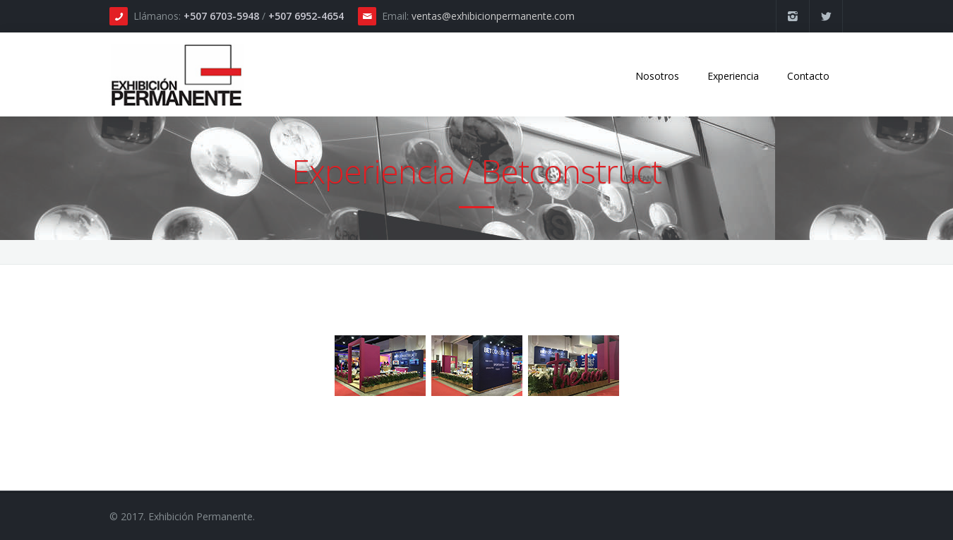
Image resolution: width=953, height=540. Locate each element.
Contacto (808, 76)
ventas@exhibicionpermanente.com (493, 16)
